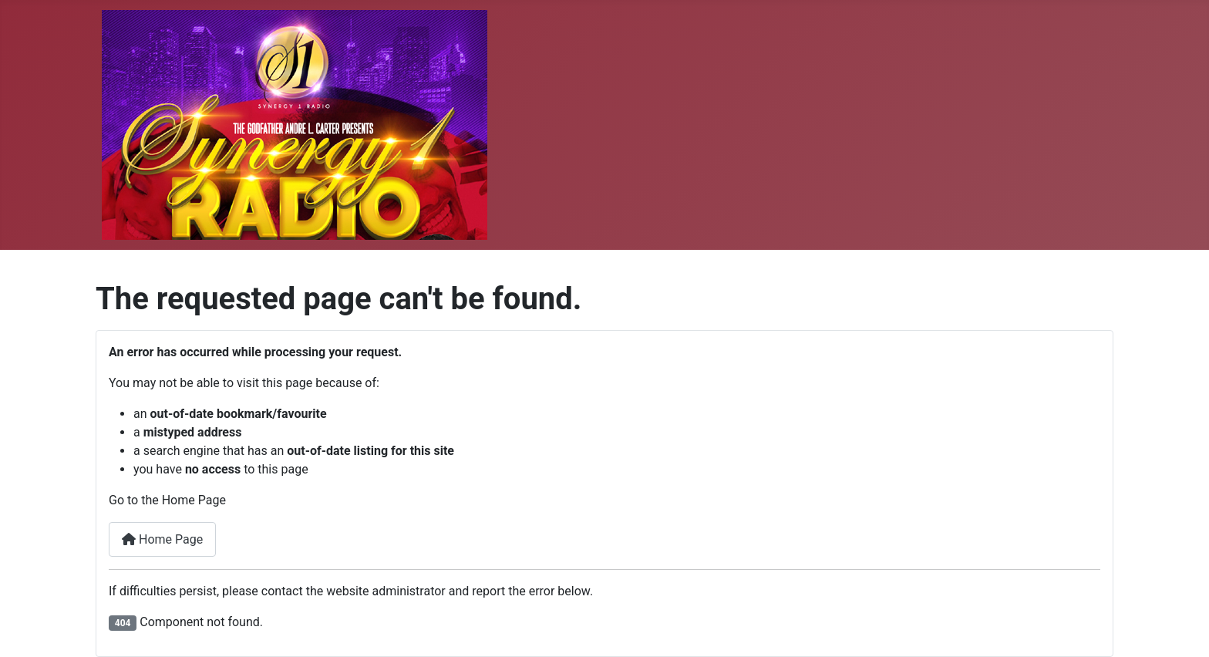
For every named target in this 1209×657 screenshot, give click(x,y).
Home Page (162, 539)
